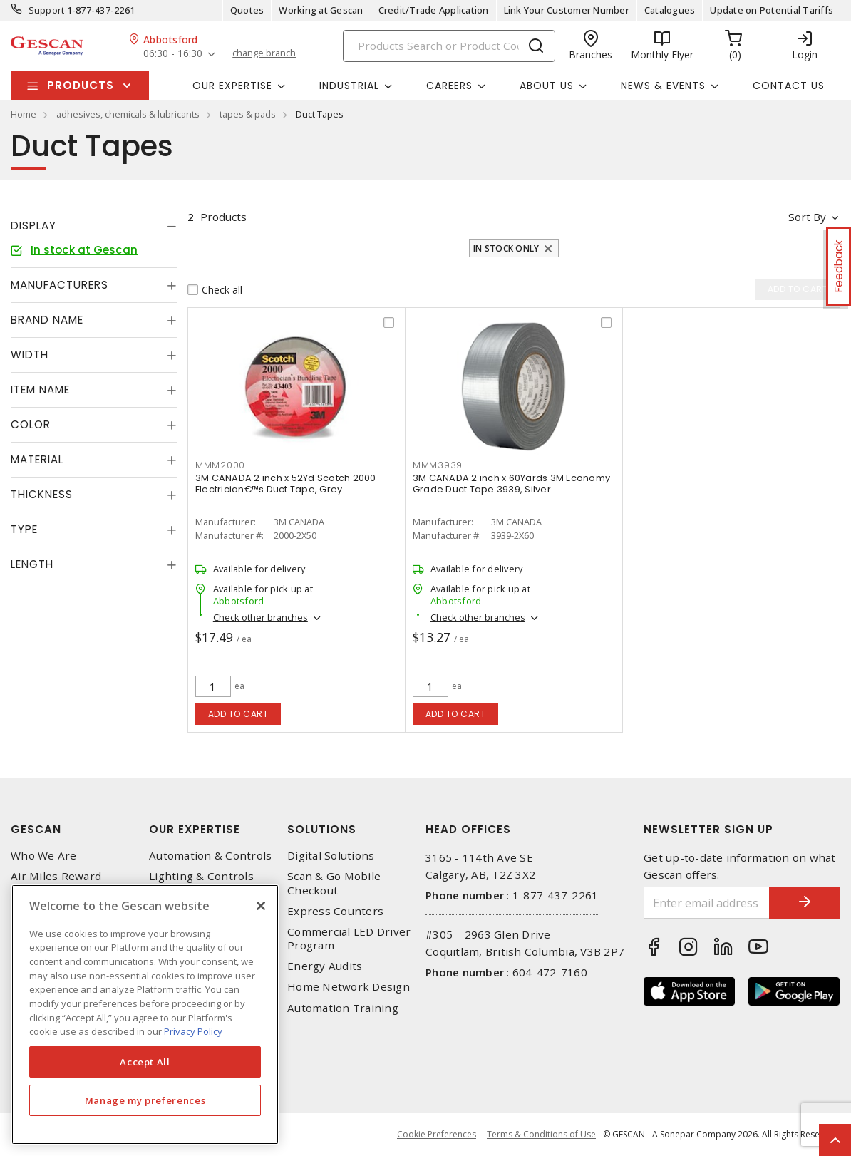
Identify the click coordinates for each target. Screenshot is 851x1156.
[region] (145, 1014)
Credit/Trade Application (433, 10)
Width (29, 354)
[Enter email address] (707, 903)
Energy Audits (324, 966)
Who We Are (44, 855)
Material (37, 459)
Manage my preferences (145, 1100)
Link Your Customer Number (566, 10)
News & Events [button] (663, 85)
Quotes (247, 10)
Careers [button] (449, 85)
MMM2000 (220, 465)
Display (33, 225)
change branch (264, 53)
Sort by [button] (807, 217)
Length (32, 564)
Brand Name (47, 319)
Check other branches (260, 617)
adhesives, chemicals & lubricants (128, 114)
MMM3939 (438, 465)
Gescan (36, 829)
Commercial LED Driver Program (349, 938)
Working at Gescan (321, 10)
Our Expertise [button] (232, 85)
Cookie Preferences (436, 1134)
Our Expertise (194, 829)
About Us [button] (547, 85)
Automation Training (342, 1008)
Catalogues (670, 10)
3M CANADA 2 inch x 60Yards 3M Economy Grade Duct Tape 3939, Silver (511, 483)
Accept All (145, 1062)
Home (23, 114)
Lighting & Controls (201, 876)
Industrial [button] (349, 85)
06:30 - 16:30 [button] (172, 54)
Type (24, 529)
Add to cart (238, 714)
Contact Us (789, 85)
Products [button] (80, 85)
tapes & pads (248, 114)
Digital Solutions (330, 855)
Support (47, 10)
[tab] (94, 225)
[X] (261, 906)
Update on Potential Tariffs (771, 10)
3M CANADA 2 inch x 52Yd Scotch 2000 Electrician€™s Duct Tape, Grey (285, 483)
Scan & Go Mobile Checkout (334, 883)
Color (31, 424)
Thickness (42, 494)
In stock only (506, 248)
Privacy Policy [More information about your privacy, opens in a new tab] (193, 1031)
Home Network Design (348, 987)
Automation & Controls (210, 855)
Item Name (40, 389)
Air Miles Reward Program (56, 883)
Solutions (321, 829)
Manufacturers (59, 284)
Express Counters (335, 911)
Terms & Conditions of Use (541, 1134)
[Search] (449, 46)
